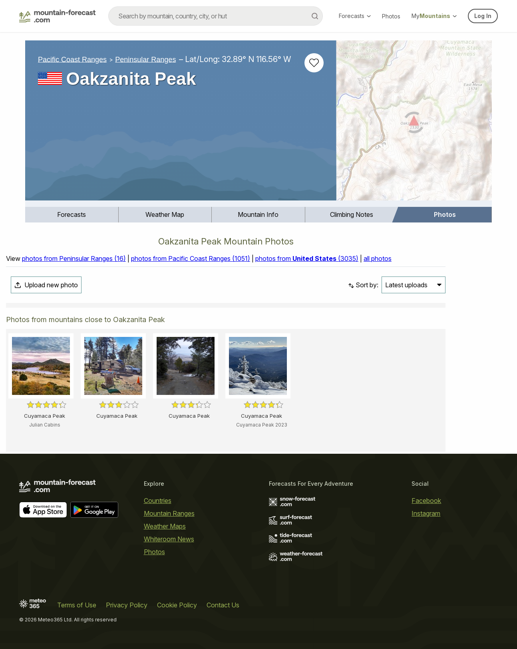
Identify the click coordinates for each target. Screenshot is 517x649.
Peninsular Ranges (145, 59)
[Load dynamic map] (414, 123)
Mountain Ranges (169, 513)
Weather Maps (165, 526)
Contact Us (223, 605)
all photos (378, 258)
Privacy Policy (126, 605)
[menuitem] (72, 214)
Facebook (426, 501)
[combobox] (215, 16)
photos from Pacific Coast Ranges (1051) (190, 258)
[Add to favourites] (314, 62)
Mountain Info (258, 214)
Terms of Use (76, 605)
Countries (157, 501)
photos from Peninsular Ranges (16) (74, 258)
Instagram (426, 513)
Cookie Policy (177, 605)
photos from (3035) (306, 258)
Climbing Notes (351, 214)
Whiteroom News (169, 539)
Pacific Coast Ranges (72, 59)
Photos (391, 16)
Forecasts (355, 15)
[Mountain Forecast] (57, 16)
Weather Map (164, 214)
